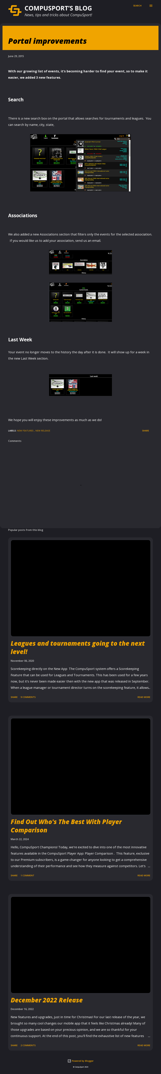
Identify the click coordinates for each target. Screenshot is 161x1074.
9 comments (28, 697)
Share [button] (145, 430)
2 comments (28, 1045)
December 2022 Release (47, 1000)
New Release (42, 430)
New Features (25, 430)
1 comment (27, 875)
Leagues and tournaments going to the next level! (78, 647)
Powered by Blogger (80, 1060)
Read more (144, 697)
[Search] (137, 6)
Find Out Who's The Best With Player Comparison (66, 825)
